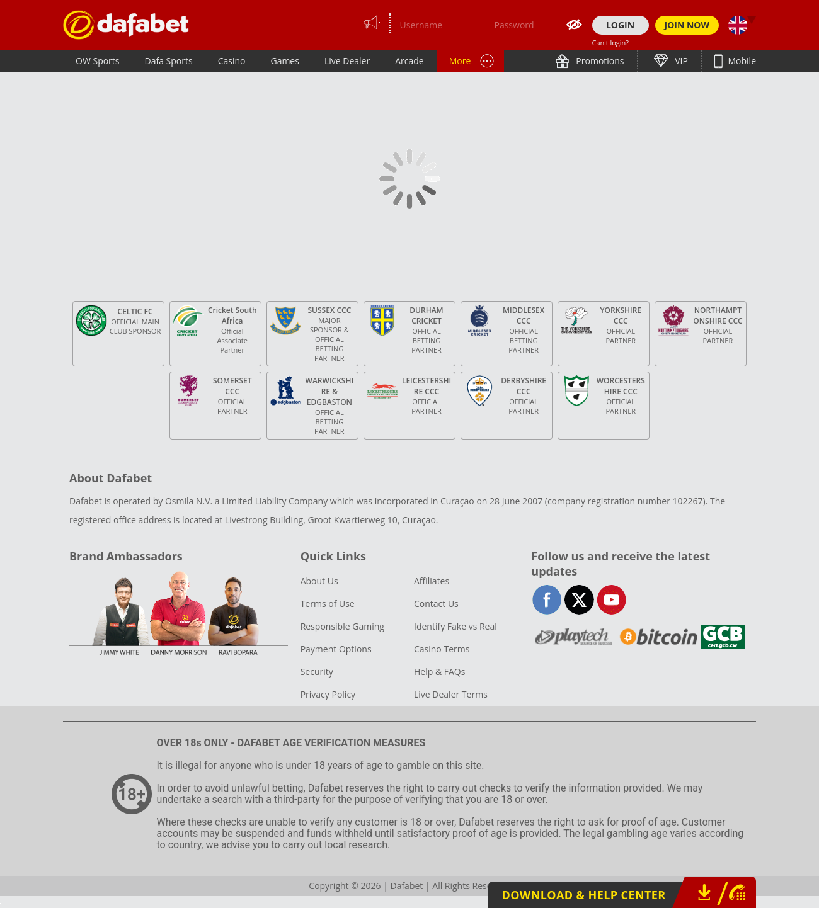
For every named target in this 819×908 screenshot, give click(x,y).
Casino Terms (441, 649)
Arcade (409, 61)
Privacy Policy (328, 694)
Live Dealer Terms (451, 694)
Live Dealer (347, 61)
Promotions (599, 61)
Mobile (741, 61)
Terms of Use (328, 604)
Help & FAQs (439, 672)
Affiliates (431, 581)
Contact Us (436, 604)
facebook (547, 600)
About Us (319, 581)
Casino (232, 61)
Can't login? (610, 42)
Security (317, 672)
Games (284, 61)
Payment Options (336, 649)
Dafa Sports (169, 61)
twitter (579, 600)
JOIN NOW (687, 25)
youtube (611, 600)
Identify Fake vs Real (455, 626)
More (460, 61)
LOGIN (620, 25)
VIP (680, 61)
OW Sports (98, 61)
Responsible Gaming (342, 626)
